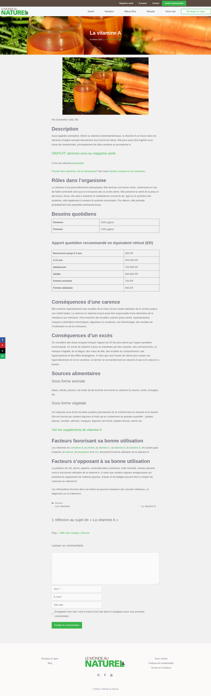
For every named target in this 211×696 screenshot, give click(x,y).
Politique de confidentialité (161, 663)
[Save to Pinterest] (2, 345)
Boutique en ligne (196, 11)
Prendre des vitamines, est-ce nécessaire (74, 171)
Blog (50, 663)
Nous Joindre (161, 658)
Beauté (151, 11)
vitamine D (119, 447)
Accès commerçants (174, 3)
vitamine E (135, 447)
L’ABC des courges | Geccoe (74, 532)
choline (91, 447)
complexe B (77, 447)
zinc (97, 452)
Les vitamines (62, 506)
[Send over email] (2, 356)
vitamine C (104, 447)
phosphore (83, 452)
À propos (143, 3)
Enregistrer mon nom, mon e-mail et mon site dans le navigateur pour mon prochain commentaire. (99, 613)
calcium (69, 452)
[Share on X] (2, 350)
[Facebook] (105, 675)
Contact (155, 3)
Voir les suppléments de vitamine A (77, 429)
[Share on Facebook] (2, 340)
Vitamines (58, 503)
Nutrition (109, 11)
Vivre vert (170, 11)
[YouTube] (111, 675)
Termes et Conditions (161, 667)
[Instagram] (98, 675)
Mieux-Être (130, 11)
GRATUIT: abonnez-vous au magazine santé (83, 153)
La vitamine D (148, 506)
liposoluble (78, 163)
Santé (91, 11)
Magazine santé (126, 3)
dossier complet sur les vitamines (127, 171)
